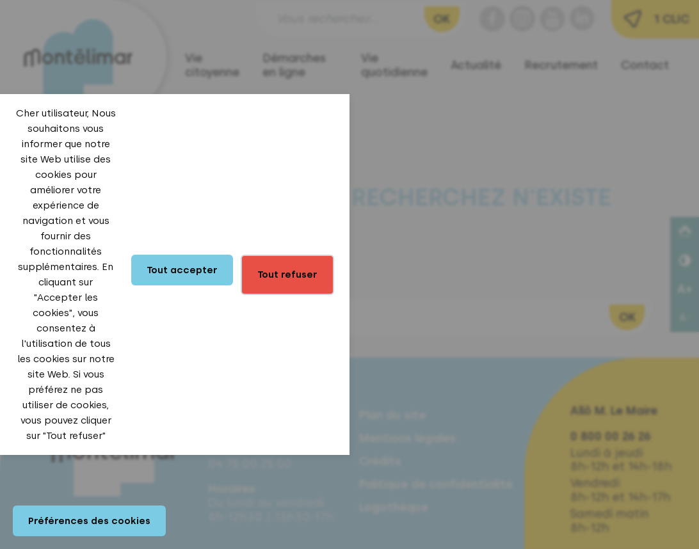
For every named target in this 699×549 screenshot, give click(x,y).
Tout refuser (287, 274)
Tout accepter (182, 270)
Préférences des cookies (89, 521)
